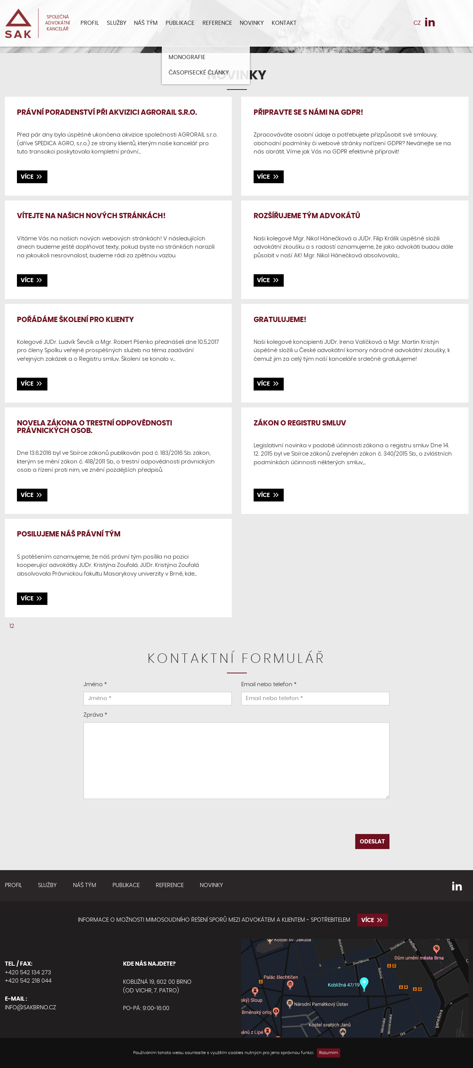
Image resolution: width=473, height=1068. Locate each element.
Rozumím (328, 1053)
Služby (116, 23)
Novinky (252, 23)
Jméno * (95, 684)
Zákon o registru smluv (300, 423)
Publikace (180, 23)
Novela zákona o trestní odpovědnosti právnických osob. (94, 427)
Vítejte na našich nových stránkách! (91, 216)
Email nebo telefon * (269, 684)
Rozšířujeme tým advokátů (307, 216)
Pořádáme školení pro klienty (75, 320)
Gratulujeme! (280, 320)
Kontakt (284, 23)
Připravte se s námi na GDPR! (308, 112)
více (32, 176)
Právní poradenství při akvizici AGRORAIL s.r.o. (107, 112)
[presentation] (236, 819)
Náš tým (146, 23)
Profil (90, 23)
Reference (217, 23)
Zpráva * (95, 715)
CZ (417, 23)
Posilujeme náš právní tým (68, 534)
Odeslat (372, 842)
